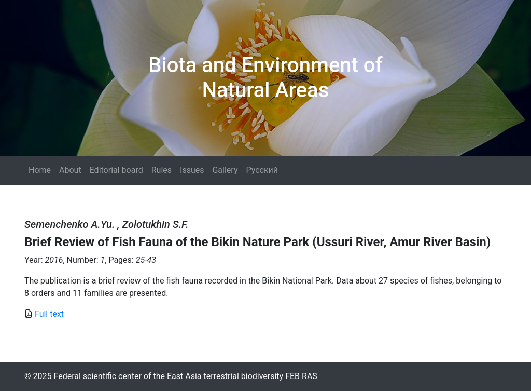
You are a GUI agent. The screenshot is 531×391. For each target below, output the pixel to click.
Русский (262, 170)
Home (40, 170)
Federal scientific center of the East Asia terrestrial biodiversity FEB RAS (185, 376)
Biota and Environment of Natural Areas (265, 77)
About (70, 170)
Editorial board (116, 170)
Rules (161, 170)
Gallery (224, 170)
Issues (192, 170)
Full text (49, 314)
